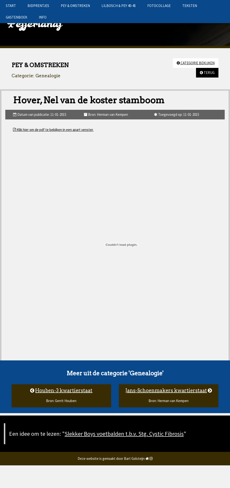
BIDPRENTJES (38, 5)
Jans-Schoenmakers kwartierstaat (166, 390)
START (11, 5)
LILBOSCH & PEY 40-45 (118, 5)
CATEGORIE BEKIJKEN (196, 63)
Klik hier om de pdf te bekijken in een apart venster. (55, 129)
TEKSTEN (189, 5)
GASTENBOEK (16, 17)
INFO (43, 17)
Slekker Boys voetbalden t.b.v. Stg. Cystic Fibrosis (124, 433)
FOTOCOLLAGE (159, 5)
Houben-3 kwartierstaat (63, 390)
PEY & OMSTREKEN (75, 5)
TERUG (207, 72)
